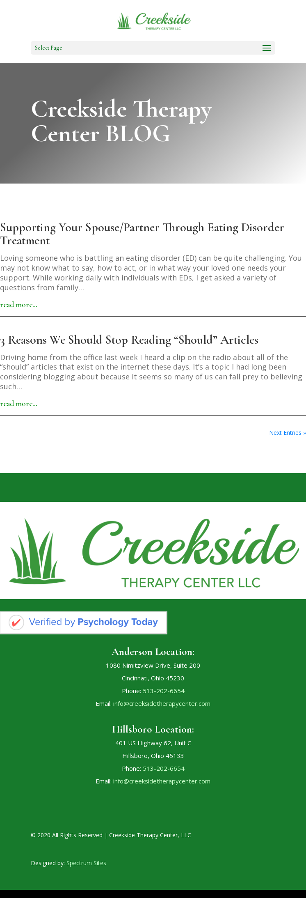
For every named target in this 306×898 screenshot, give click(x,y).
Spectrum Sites (86, 863)
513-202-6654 (164, 691)
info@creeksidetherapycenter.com (161, 703)
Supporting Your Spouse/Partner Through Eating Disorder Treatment (142, 234)
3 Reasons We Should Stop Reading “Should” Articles (129, 339)
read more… (18, 304)
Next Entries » (287, 432)
